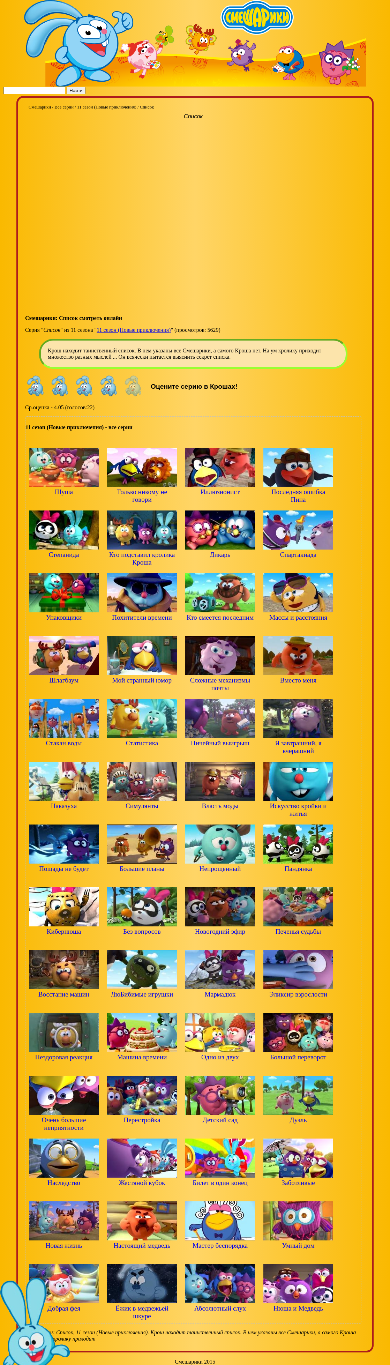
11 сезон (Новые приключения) (134, 330)
